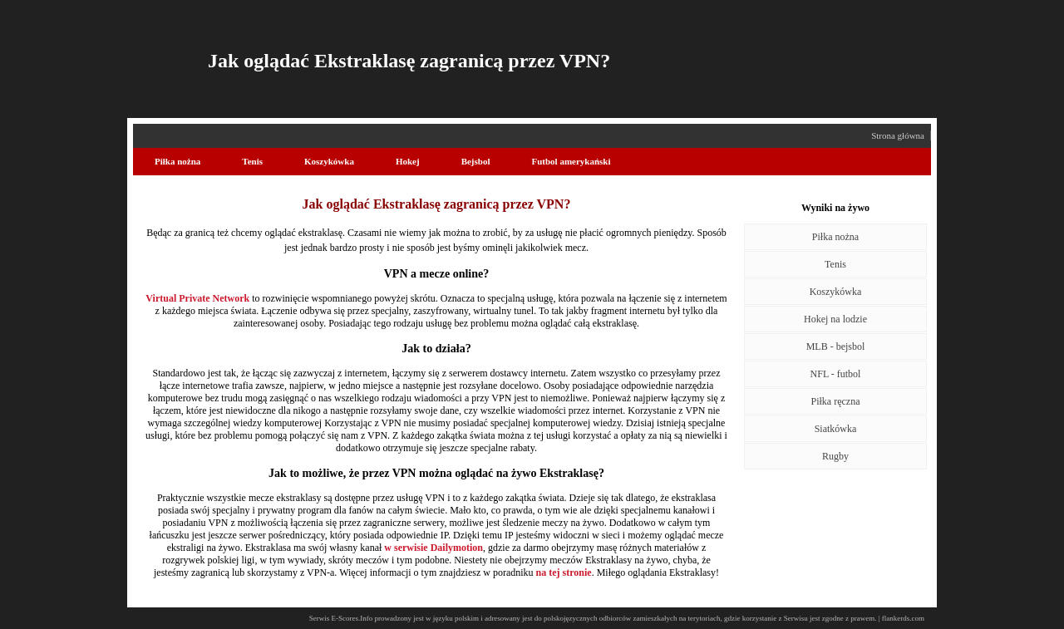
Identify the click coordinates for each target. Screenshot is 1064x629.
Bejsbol (475, 161)
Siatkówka (836, 429)
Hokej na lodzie (835, 319)
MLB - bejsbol (835, 346)
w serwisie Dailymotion (433, 547)
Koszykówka (329, 161)
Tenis (252, 161)
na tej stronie (564, 572)
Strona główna (897, 135)
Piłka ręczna (835, 401)
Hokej (408, 161)
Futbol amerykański (570, 161)
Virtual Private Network (197, 298)
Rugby (835, 456)
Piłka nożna (177, 161)
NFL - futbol (835, 374)
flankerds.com (903, 618)
